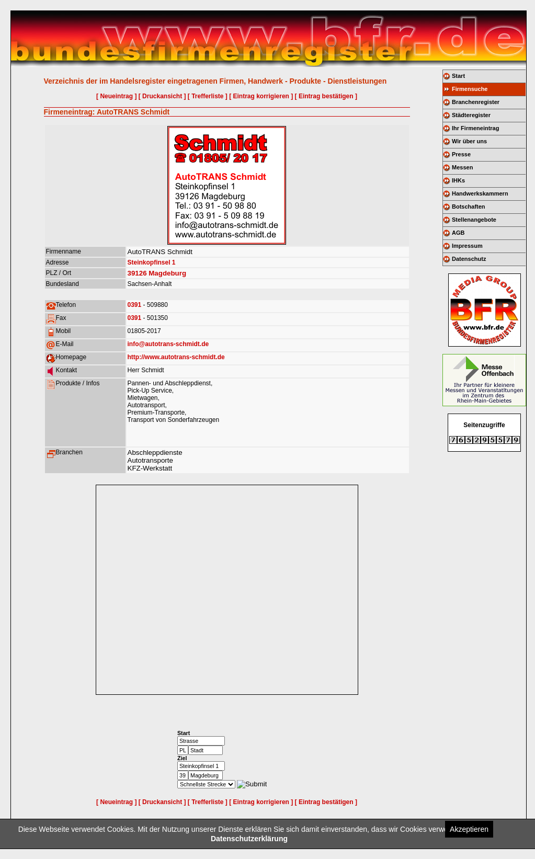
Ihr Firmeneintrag (475, 128)
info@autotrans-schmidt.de (168, 344)
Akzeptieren (469, 829)
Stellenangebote (474, 219)
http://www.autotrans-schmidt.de (176, 357)
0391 (135, 304)
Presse (461, 154)
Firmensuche (469, 89)
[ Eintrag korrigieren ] (261, 96)
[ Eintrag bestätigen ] (326, 96)
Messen (462, 167)
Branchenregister (475, 102)
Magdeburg (167, 273)
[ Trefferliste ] (207, 96)
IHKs (458, 180)
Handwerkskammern (480, 193)
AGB (458, 233)
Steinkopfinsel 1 (152, 262)
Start (458, 76)
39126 (137, 273)
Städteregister (471, 115)
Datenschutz (469, 259)
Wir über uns (469, 141)
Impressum (467, 246)
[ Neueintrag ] (116, 96)
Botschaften (468, 206)
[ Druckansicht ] (162, 96)
